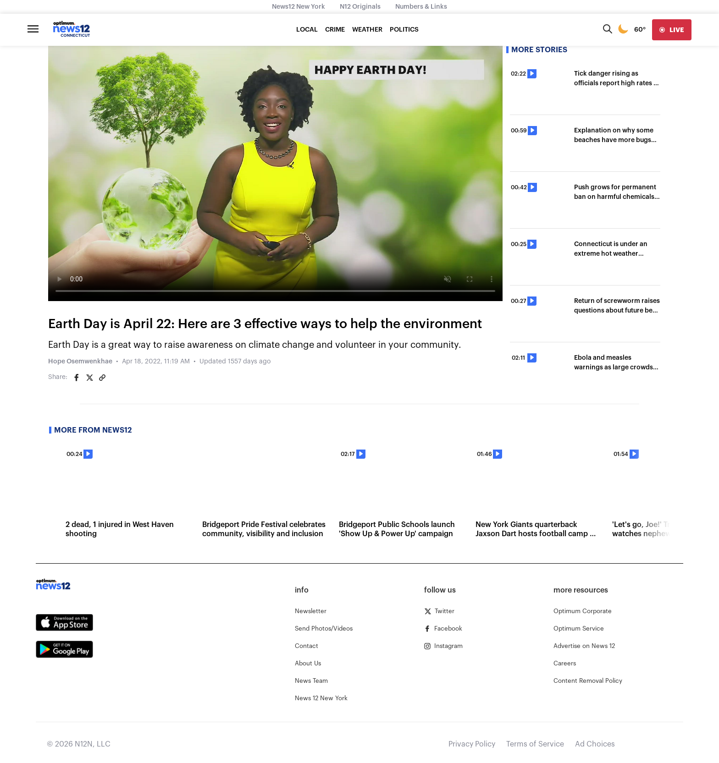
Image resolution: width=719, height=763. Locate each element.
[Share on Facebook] (76, 377)
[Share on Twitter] (89, 377)
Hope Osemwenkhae (80, 361)
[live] (671, 29)
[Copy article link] (102, 377)
